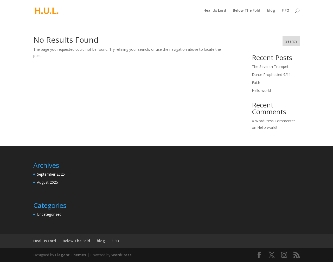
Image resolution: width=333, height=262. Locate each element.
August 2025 (47, 182)
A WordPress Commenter (273, 120)
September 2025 (51, 174)
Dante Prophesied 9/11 (271, 74)
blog (271, 11)
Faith (256, 82)
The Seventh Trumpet (270, 66)
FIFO (285, 11)
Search (291, 41)
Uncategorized (49, 214)
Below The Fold (246, 11)
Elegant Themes (70, 254)
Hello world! (262, 90)
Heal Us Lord (214, 11)
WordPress (121, 254)
